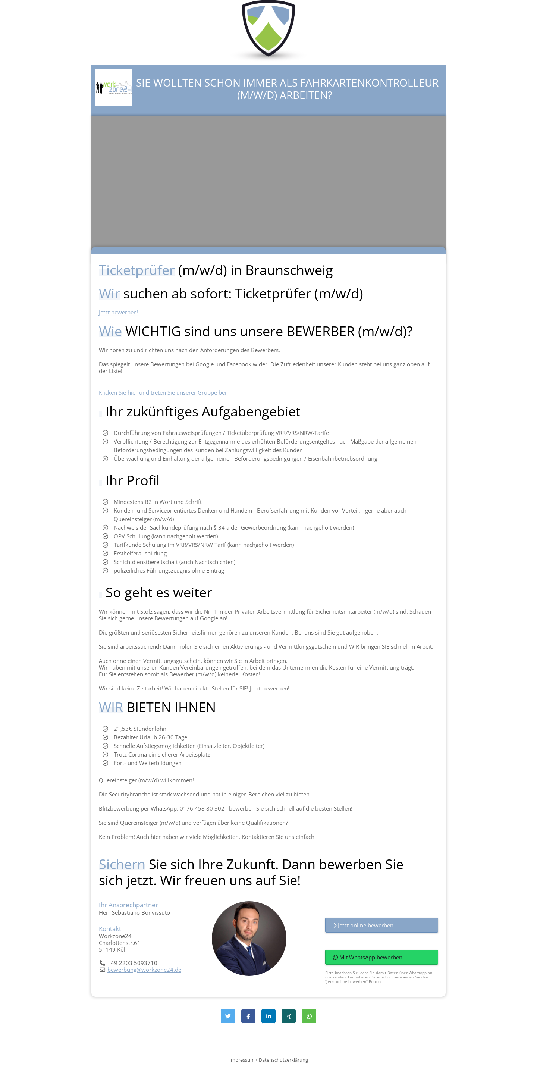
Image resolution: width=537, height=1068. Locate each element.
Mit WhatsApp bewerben (367, 957)
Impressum (242, 1059)
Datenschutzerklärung (283, 1059)
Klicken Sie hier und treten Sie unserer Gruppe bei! (163, 392)
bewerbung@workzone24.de (144, 969)
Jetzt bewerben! (118, 312)
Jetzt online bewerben (363, 925)
